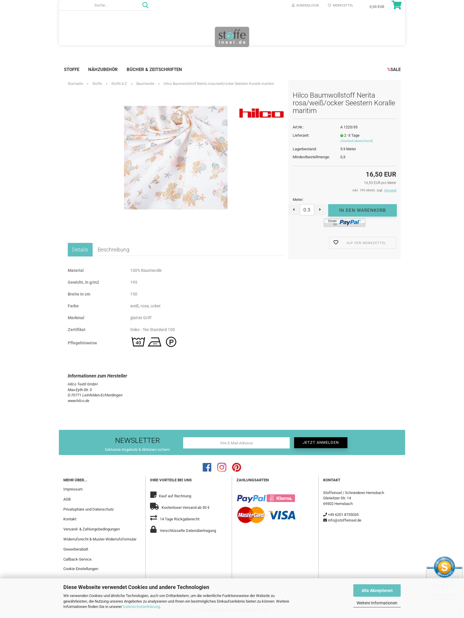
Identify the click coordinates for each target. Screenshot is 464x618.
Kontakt (69, 519)
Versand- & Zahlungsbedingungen (91, 529)
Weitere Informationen (377, 603)
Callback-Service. (77, 559)
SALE (394, 69)
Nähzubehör (103, 69)
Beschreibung (113, 249)
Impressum (73, 489)
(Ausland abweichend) (356, 141)
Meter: (298, 199)
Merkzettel (340, 5)
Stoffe (71, 69)
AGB (67, 499)
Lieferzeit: (301, 135)
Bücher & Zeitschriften (154, 69)
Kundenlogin (305, 5)
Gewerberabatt (75, 549)
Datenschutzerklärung (141, 606)
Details (80, 249)
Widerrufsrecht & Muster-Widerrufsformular (99, 539)
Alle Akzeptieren (377, 590)
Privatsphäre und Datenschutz (88, 509)
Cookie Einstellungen (80, 569)
